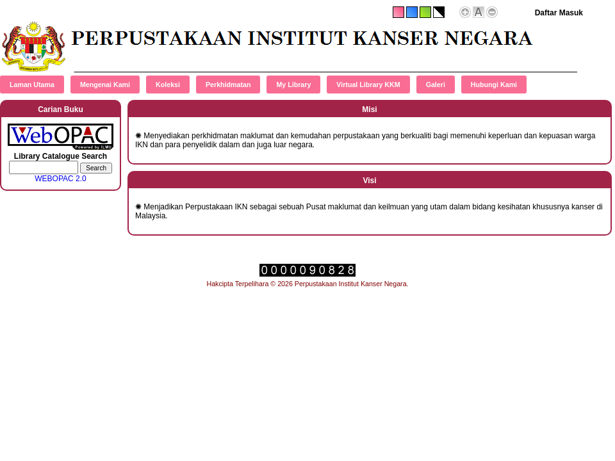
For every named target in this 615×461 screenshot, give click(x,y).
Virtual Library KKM (368, 84)
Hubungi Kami (494, 84)
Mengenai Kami (105, 84)
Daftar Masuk (559, 12)
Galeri (435, 84)
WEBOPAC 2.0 (60, 178)
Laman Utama (32, 84)
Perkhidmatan (228, 84)
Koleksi (168, 84)
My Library (293, 84)
